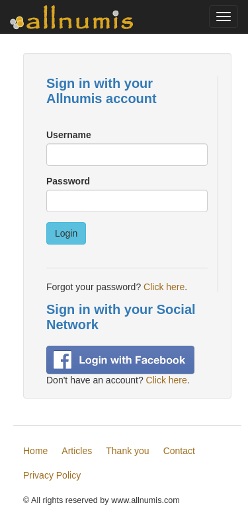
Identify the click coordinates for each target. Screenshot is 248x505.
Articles (77, 451)
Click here (164, 287)
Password (68, 181)
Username (68, 135)
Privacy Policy (52, 475)
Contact (179, 451)
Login (66, 233)
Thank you (127, 451)
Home (35, 451)
